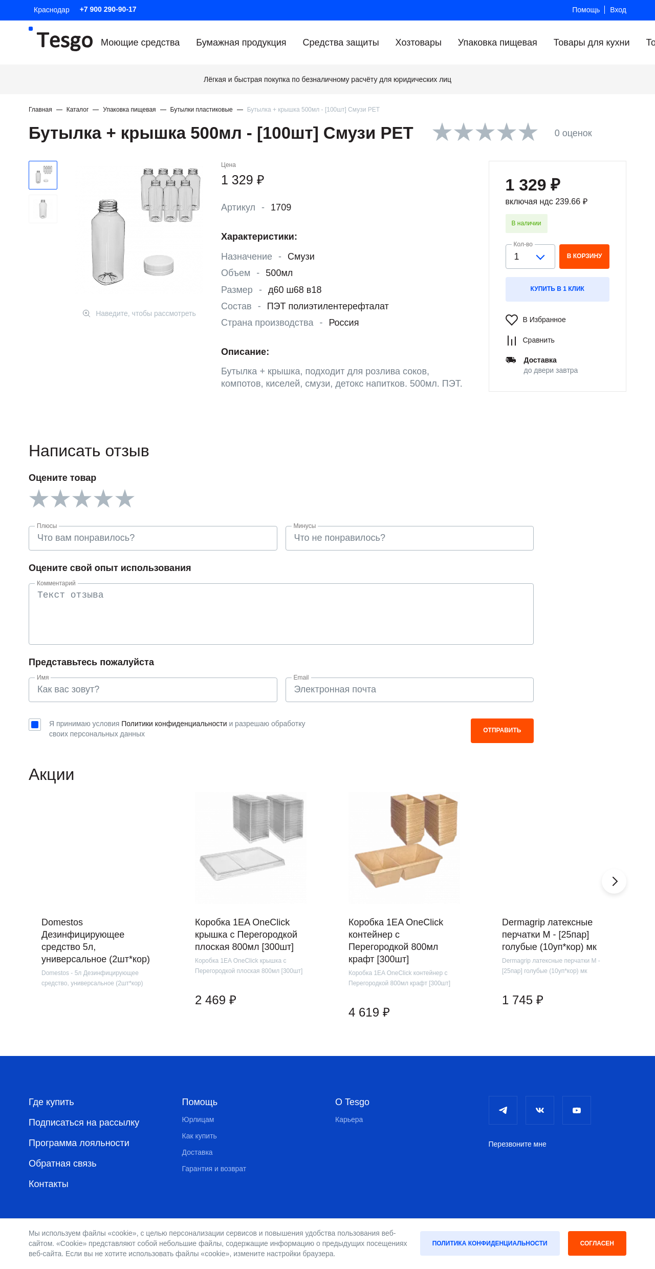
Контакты (49, 1184)
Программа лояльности (79, 1143)
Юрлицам (198, 1119)
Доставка (197, 1152)
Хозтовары (419, 42)
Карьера (349, 1119)
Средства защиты (341, 42)
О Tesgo (352, 1102)
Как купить (199, 1136)
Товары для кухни (592, 42)
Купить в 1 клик (557, 288)
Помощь (586, 10)
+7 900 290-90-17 (108, 9)
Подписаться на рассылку (84, 1122)
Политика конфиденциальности (490, 1243)
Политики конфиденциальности (174, 724)
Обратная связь (63, 1163)
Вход (618, 10)
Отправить (502, 730)
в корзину (584, 256)
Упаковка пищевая (497, 42)
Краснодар (52, 10)
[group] (97, 919)
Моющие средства (140, 42)
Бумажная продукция (241, 42)
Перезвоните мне (518, 1144)
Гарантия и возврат (214, 1169)
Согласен (597, 1243)
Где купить (51, 1102)
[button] (614, 881)
